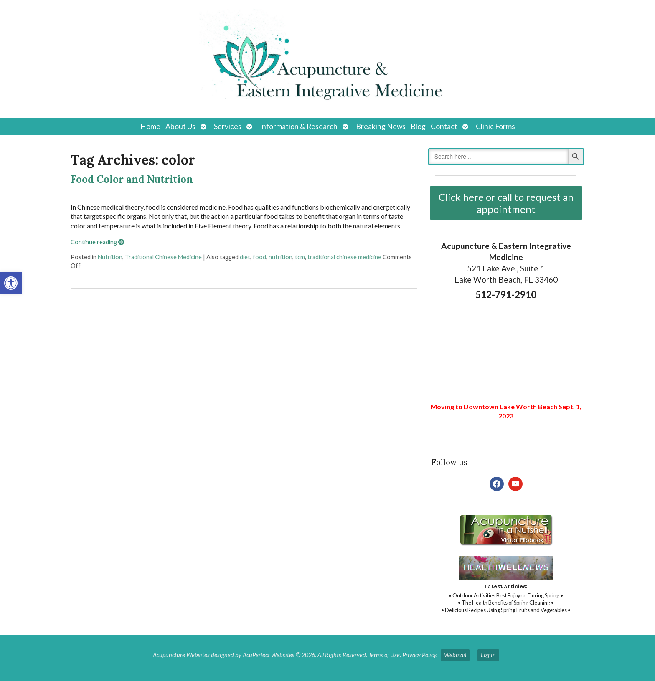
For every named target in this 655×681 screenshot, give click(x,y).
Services (227, 126)
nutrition (280, 257)
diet (245, 257)
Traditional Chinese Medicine (163, 257)
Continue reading (97, 242)
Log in (488, 654)
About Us (180, 126)
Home (150, 126)
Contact (444, 126)
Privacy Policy (419, 654)
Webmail (455, 654)
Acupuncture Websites (181, 654)
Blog (418, 126)
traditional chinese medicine (344, 257)
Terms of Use (384, 654)
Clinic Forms (495, 126)
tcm (300, 257)
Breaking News (381, 126)
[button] (11, 283)
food (259, 257)
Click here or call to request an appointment (506, 203)
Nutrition (110, 257)
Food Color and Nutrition (132, 179)
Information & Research (299, 126)
